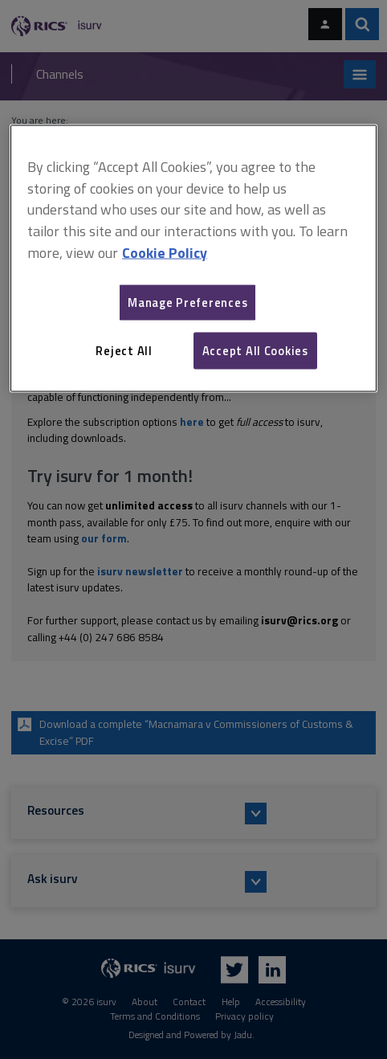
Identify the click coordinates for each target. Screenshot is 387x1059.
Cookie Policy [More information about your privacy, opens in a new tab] (164, 253)
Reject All (124, 350)
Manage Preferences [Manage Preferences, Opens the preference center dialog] (187, 301)
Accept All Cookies (255, 350)
